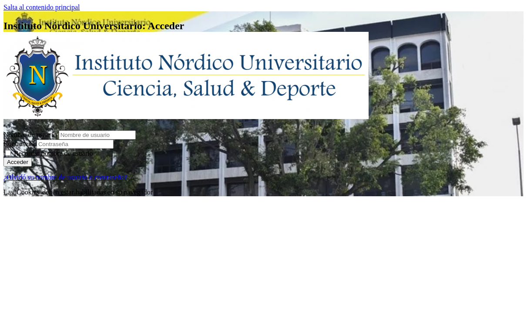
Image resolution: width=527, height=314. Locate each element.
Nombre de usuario (31, 134)
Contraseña (19, 143)
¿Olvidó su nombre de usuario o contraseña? (65, 177)
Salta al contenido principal (41, 7)
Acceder (17, 162)
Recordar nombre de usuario (53, 153)
